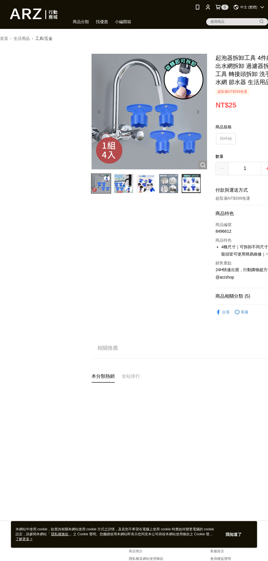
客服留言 (217, 551)
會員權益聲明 (220, 559)
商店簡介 (136, 551)
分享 (222, 312)
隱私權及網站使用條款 (146, 559)
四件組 (226, 138)
